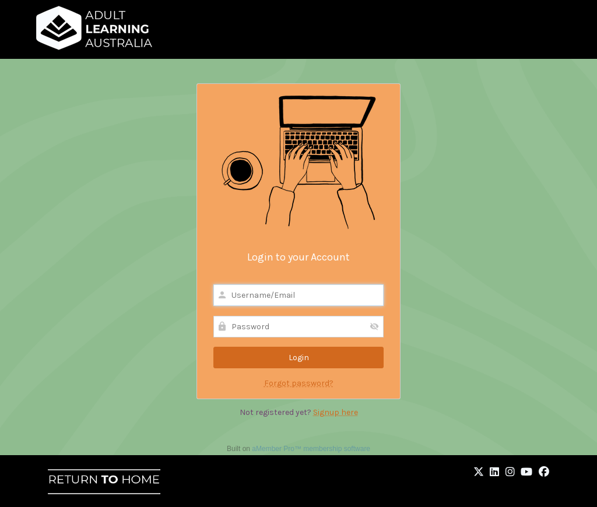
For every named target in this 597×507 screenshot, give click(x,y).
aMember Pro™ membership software (311, 449)
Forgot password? (298, 383)
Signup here (335, 412)
